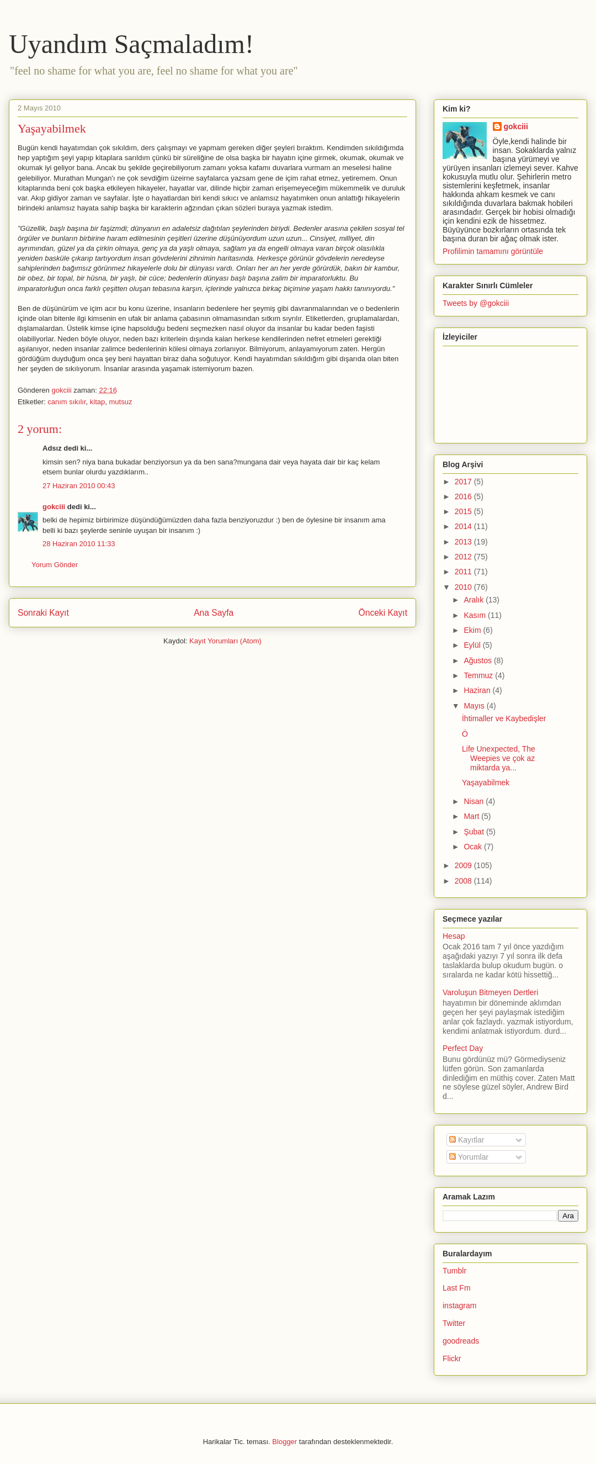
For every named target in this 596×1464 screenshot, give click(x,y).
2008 (464, 880)
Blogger (284, 1441)
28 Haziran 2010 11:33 (78, 544)
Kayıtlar (466, 1139)
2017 (464, 481)
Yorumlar (468, 1157)
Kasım (476, 615)
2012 (464, 556)
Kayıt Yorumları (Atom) (225, 641)
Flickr (452, 1358)
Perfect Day (463, 1048)
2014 (464, 526)
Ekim (473, 630)
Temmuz (479, 675)
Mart (472, 816)
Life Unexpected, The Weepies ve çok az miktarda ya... (498, 758)
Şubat (475, 831)
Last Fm (457, 1287)
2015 (464, 511)
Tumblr (454, 1270)
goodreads (461, 1340)
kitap (97, 402)
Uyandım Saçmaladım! (131, 44)
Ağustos (478, 660)
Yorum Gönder (54, 565)
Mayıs (475, 705)
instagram (459, 1305)
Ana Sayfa (213, 612)
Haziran (478, 690)
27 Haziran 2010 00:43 (78, 486)
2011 (464, 571)
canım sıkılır (66, 402)
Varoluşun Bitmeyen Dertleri (490, 992)
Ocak (474, 846)
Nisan (475, 801)
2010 (464, 587)
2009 (464, 865)
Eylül (473, 645)
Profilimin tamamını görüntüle (493, 251)
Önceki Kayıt (383, 612)
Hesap (454, 936)
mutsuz (120, 402)
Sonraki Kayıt (43, 612)
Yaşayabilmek (485, 782)
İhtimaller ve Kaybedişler (504, 718)
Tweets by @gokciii (476, 303)
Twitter (454, 1323)
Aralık (475, 599)
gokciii (53, 507)
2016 (464, 496)
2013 (464, 541)
